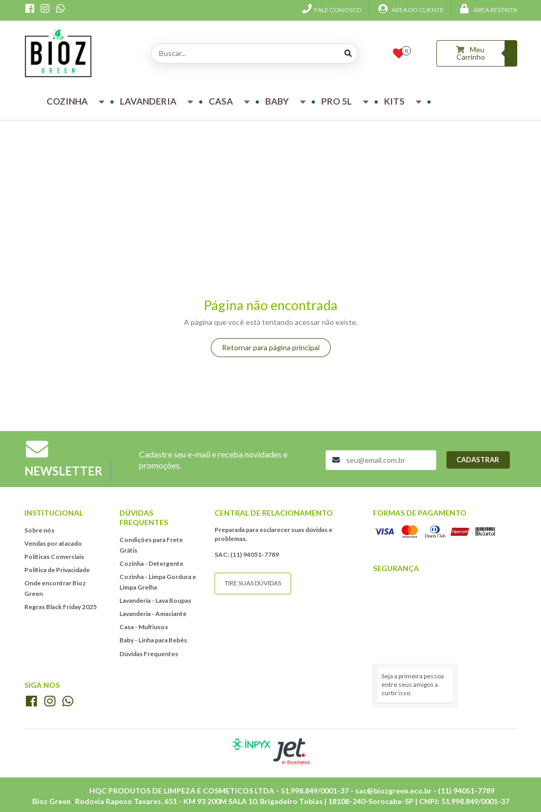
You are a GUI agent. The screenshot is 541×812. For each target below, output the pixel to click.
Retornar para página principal (271, 347)
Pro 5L (346, 101)
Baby (287, 101)
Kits (404, 101)
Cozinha (76, 101)
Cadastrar (477, 459)
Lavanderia (158, 101)
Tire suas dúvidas (253, 583)
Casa (231, 101)
